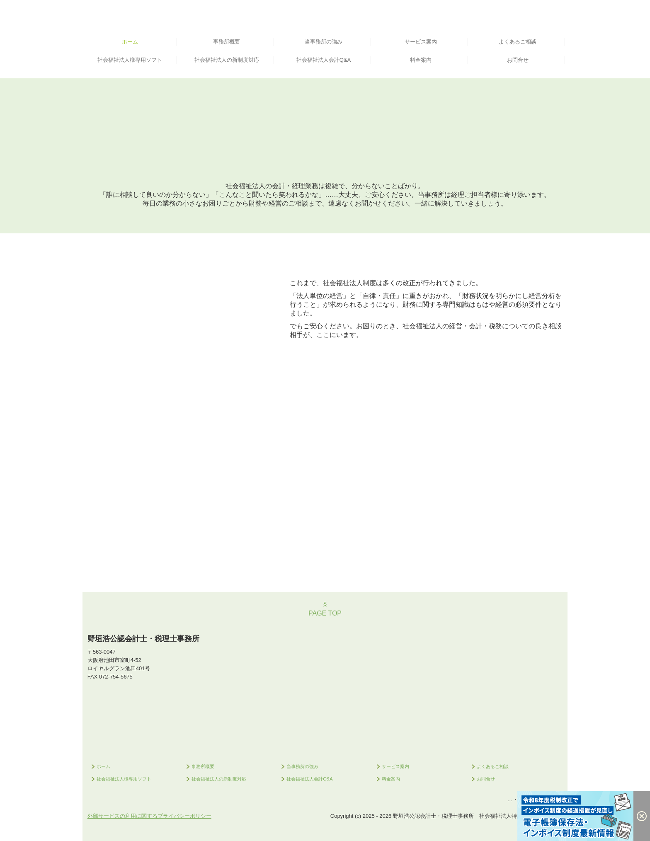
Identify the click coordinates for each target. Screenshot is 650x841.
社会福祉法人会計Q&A (323, 60)
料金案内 (421, 60)
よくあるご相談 (517, 42)
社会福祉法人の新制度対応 (226, 60)
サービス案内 (421, 42)
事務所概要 (226, 42)
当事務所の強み (323, 42)
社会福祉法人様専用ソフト (129, 60)
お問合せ (518, 60)
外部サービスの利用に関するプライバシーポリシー (149, 816)
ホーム (130, 42)
